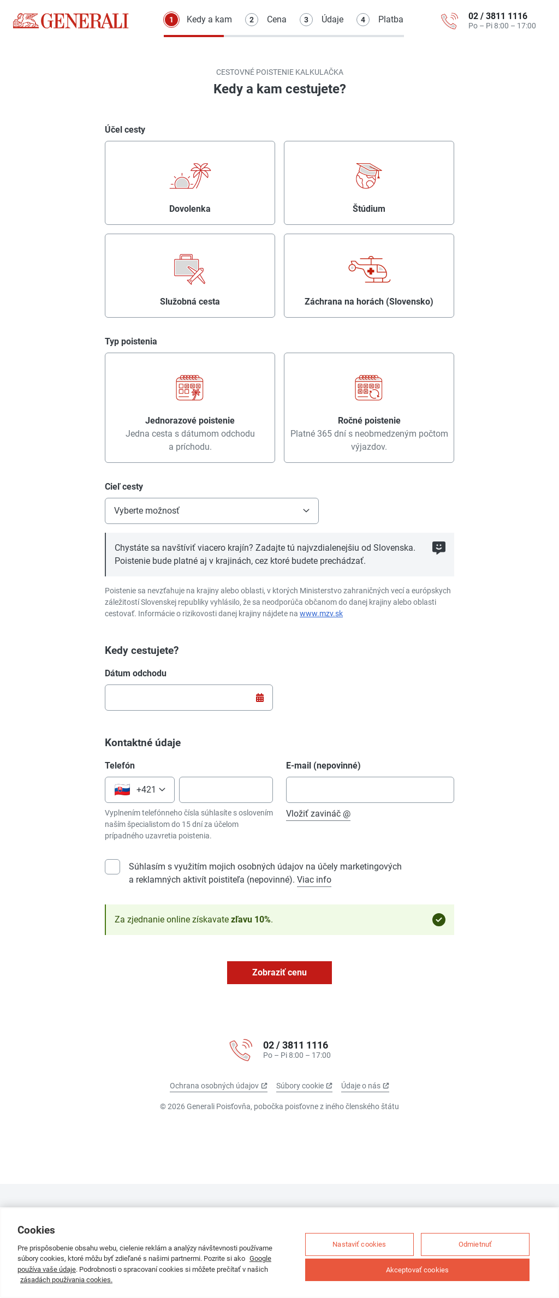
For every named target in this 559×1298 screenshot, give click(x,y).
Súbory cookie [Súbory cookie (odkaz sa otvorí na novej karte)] (304, 1085)
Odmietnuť (475, 1244)
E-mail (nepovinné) (323, 765)
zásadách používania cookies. (66, 1280)
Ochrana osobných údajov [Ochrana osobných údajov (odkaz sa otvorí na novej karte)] (218, 1085)
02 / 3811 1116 (497, 16)
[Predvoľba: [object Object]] (140, 790)
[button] (212, 511)
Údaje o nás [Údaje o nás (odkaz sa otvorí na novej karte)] (365, 1085)
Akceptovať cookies (417, 1269)
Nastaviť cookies (359, 1244)
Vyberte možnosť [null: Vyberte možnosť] (147, 510)
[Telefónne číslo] (226, 790)
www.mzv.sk (321, 613)
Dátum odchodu (135, 673)
